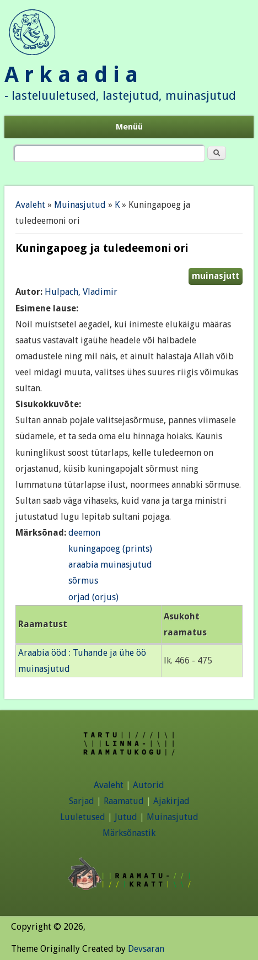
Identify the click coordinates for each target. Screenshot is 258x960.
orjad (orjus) (93, 597)
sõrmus (83, 580)
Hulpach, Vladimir (81, 292)
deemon (84, 532)
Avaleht (30, 204)
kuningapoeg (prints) (110, 548)
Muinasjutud (80, 204)
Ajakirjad (171, 801)
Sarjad (81, 801)
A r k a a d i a (71, 75)
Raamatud (124, 801)
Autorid (148, 785)
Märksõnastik (129, 833)
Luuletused (82, 817)
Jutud (126, 817)
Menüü (129, 127)
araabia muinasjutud (110, 564)
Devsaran (146, 948)
